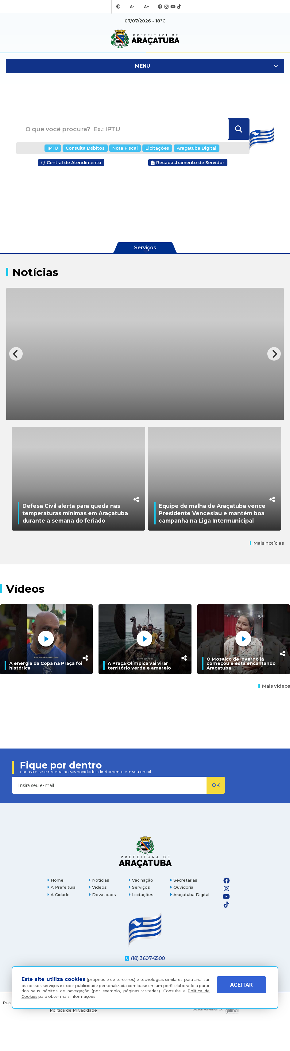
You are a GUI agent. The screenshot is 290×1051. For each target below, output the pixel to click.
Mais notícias (267, 571)
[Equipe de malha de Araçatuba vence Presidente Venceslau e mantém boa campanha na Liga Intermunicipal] (214, 493)
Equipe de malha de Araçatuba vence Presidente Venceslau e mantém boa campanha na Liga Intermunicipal (212, 541)
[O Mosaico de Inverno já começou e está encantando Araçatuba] (243, 667)
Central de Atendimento (71, 162)
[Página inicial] (145, 880)
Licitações (155, 148)
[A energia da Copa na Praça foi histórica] (46, 667)
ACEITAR (241, 989)
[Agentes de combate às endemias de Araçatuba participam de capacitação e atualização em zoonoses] (145, 354)
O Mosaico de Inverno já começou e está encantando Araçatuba (241, 692)
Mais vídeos (274, 714)
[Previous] (16, 354)
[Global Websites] (215, 1035)
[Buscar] (238, 129)
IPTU (59, 148)
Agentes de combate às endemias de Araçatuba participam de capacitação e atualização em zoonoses (141, 403)
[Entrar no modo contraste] (119, 6)
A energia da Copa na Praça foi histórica (45, 694)
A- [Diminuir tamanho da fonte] (132, 7)
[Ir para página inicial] (145, 39)
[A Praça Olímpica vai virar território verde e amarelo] (145, 667)
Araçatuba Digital (192, 148)
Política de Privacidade (73, 1038)
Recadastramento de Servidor (187, 162)
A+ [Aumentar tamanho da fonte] (146, 7)
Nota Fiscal (126, 148)
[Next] (274, 354)
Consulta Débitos (89, 148)
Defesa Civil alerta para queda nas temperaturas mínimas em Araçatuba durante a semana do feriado (75, 541)
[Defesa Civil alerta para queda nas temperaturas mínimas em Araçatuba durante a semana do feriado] (78, 493)
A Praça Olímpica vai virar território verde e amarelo (139, 694)
